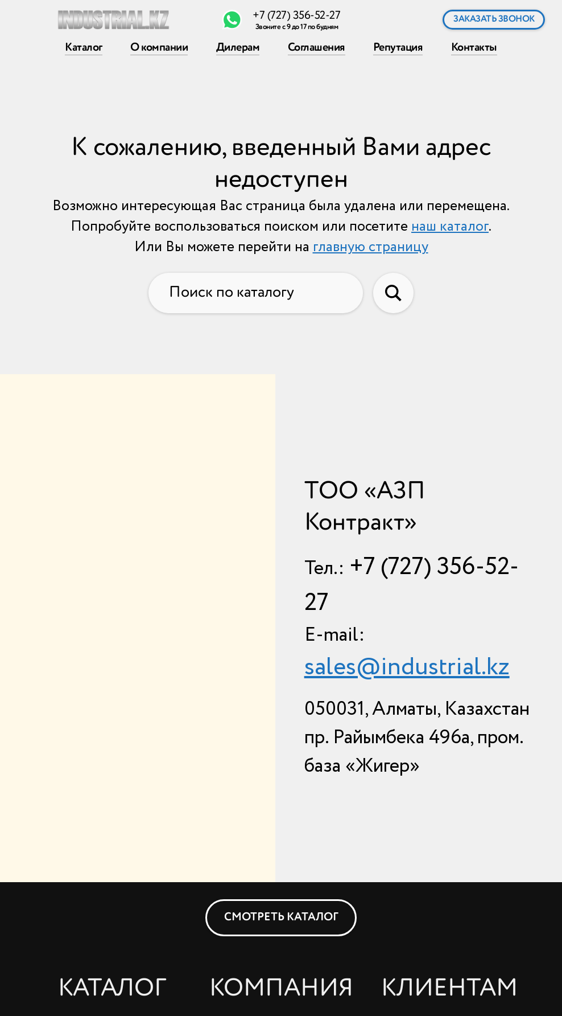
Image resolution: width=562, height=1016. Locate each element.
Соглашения (316, 47)
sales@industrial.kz (407, 667)
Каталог (83, 47)
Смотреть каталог (281, 917)
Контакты (474, 47)
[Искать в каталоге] (393, 293)
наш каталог (450, 226)
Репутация (398, 47)
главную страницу (370, 247)
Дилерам (238, 47)
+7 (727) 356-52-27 (296, 15)
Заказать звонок (494, 19)
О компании (159, 47)
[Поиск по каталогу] (255, 293)
